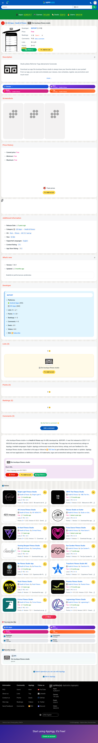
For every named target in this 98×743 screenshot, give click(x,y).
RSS (30, 706)
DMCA (21, 722)
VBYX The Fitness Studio (75, 492)
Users (19, 689)
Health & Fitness (24, 494)
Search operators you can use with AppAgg (49, 671)
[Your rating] (39, 35)
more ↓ (49, 78)
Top (29, 694)
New (30, 689)
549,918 (79, 15)
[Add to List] (45, 492)
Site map (5, 702)
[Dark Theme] (90, 2)
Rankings (20, 702)
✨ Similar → (8, 86)
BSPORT (10, 295)
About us (5, 694)
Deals (30, 698)
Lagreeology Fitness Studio (76, 599)
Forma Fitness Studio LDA (40, 602)
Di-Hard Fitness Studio (26, 528)
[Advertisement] (49, 206)
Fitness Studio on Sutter (74, 510)
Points (19, 698)
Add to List (46, 50)
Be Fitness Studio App (26, 563)
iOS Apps (12, 306)
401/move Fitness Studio (27, 510)
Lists (18, 694)
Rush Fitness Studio (25, 581)
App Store (28, 50)
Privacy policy (14, 722)
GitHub (41, 698)
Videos (30, 702)
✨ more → (49, 617)
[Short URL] (26, 470)
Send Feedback (7, 706)
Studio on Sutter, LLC (87, 512)
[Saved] (7, 2)
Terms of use (6, 722)
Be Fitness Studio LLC (38, 566)
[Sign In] (95, 2)
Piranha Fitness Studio (74, 581)
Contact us (6, 698)
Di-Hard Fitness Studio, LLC (40, 530)
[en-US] (50, 715)
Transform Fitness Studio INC (76, 563)
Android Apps (13, 303)
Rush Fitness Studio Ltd (39, 584)
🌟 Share (12, 475)
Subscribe (16, 333)
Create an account (49, 736)
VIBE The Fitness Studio (88, 494)
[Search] (37, 7)
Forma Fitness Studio (25, 599)
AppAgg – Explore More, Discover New (85, 722)
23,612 (62, 15)
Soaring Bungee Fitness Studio (29, 546)
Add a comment (39, 39)
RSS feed (50, 450)
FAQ (3, 689)
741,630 (46, 15)
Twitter (41, 702)
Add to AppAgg (49, 676)
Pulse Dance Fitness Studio (76, 528)
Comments (20, 706)
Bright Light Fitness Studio (27, 492)
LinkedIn (41, 694)
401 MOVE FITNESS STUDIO (40, 512)
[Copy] (94, 57)
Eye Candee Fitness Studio (75, 546)
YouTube (42, 689)
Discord (41, 706)
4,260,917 (28, 15)
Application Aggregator (71, 685)
